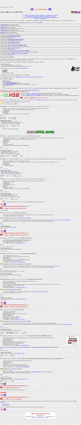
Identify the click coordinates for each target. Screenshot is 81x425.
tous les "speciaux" (13, 229)
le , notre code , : (21, 282)
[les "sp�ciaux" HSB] (30, 16)
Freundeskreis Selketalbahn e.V (10, 83)
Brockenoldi (16, 129)
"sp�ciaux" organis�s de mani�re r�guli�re (35, 94)
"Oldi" (43, 99)
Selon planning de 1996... (4, 212)
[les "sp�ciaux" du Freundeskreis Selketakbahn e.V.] (50, 17)
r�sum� (7, 101)
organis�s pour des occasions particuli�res (33, 95)
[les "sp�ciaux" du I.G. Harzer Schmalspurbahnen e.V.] (31, 17)
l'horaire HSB (17, 66)
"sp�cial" (40, 22)
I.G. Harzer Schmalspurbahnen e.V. (20, 245)
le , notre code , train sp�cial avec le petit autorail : (31, 363)
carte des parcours (8, 103)
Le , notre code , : (16, 240)
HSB (4, 80)
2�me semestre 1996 (6, 410)
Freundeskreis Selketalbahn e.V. (49, 223)
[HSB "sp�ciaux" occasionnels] (49, 16)
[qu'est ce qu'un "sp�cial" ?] (39, 15)
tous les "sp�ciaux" (17, 124)
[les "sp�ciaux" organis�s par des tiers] (40, 18)
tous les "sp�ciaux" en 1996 (16, 334)
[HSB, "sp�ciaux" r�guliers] (39, 16)
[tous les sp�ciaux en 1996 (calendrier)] (51, 15)
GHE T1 (43, 204)
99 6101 (35, 351)
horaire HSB (31, 60)
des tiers (5, 84)
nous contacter (42, 88)
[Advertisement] (40, 2)
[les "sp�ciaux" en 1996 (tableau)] (29, 15)
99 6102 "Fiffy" (26, 351)
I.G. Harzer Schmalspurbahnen (65, 222)
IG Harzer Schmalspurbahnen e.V (13, 82)
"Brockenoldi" (38, 99)
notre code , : (12, 313)
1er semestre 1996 (5, 409)
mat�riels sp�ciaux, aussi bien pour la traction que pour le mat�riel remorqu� (28, 76)
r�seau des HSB (24, 68)
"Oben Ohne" (46, 99)
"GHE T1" (75, 99)
